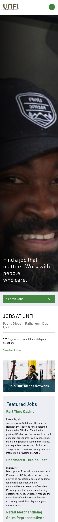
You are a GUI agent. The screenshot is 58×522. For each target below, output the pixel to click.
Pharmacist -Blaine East (26, 459)
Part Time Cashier (21, 411)
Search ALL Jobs (12, 350)
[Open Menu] (52, 7)
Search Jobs (15, 299)
